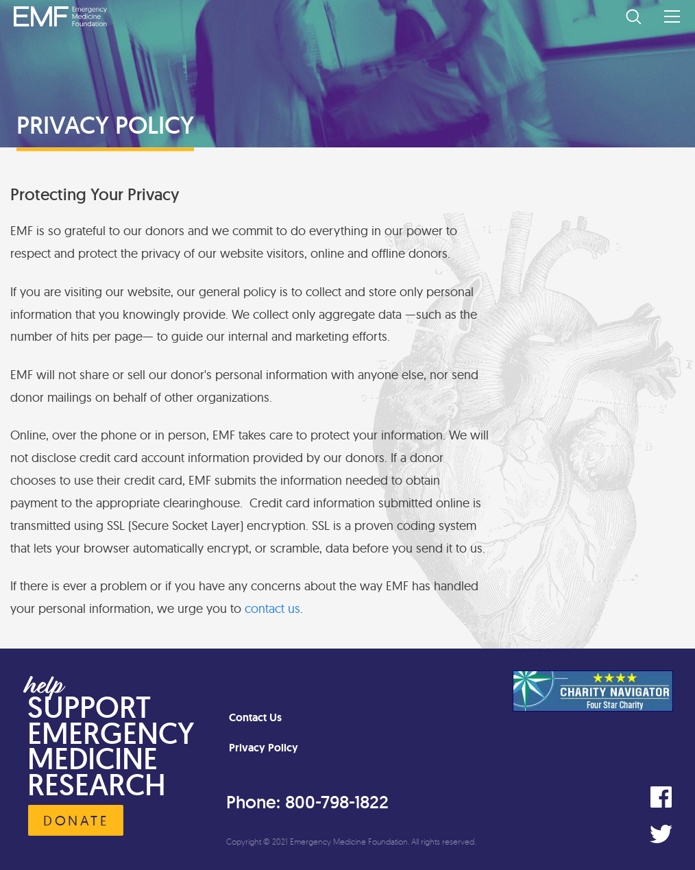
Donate (75, 820)
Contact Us (255, 717)
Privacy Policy (263, 747)
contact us (272, 608)
